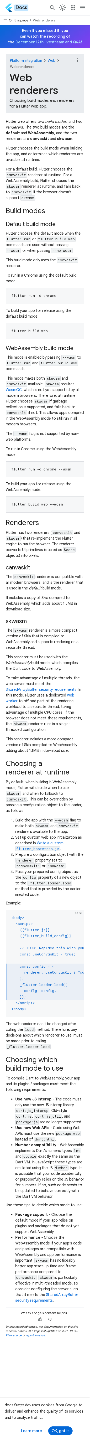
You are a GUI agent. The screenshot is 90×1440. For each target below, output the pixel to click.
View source (14, 1335)
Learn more (31, 1431)
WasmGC (14, 389)
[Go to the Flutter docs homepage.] (17, 7)
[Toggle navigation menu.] (83, 7)
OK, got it (60, 1431)
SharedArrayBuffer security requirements (41, 689)
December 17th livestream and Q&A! (49, 42)
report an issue (35, 1335)
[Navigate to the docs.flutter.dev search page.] (52, 7)
